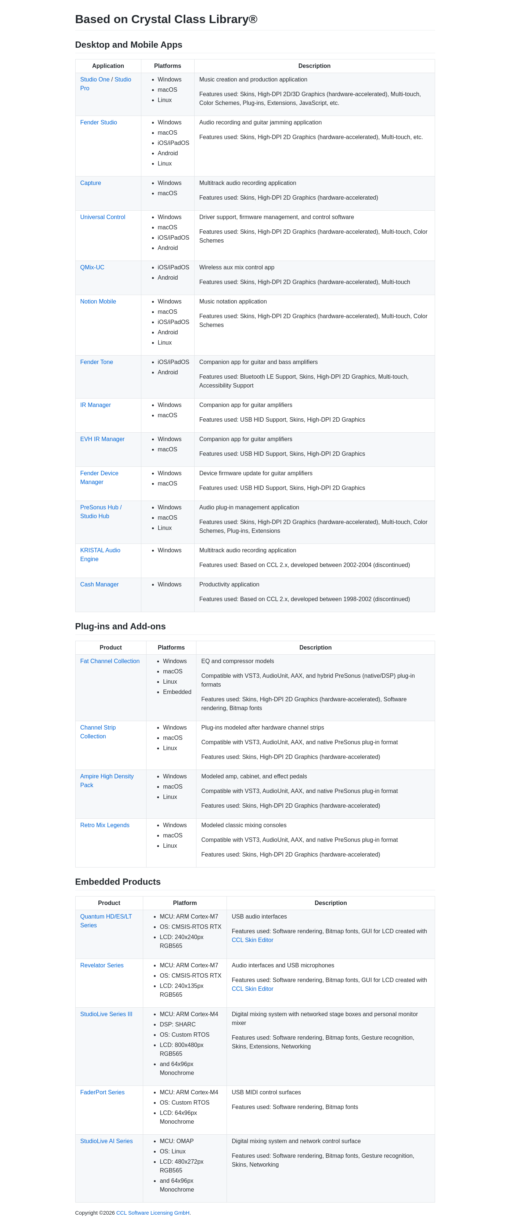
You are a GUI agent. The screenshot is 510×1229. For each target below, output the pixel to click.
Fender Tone (96, 362)
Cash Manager (99, 584)
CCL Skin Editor (252, 940)
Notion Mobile (98, 301)
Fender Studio (98, 122)
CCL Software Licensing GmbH (152, 1213)
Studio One (95, 79)
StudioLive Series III (106, 1014)
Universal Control (103, 217)
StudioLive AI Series (106, 1141)
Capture (90, 183)
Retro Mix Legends (105, 825)
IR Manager (95, 405)
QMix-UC (92, 267)
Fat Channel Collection (110, 661)
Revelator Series (102, 965)
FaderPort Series (102, 1092)
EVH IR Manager (102, 439)
